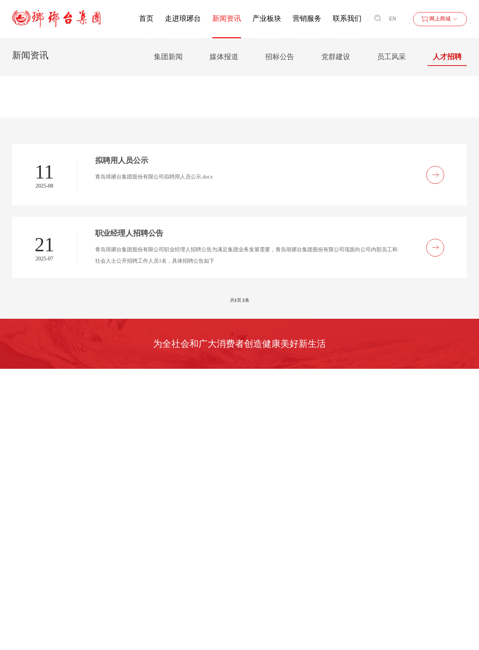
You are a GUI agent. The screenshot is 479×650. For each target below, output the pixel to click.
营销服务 (307, 18)
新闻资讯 (226, 18)
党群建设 (335, 57)
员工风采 (391, 57)
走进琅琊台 (183, 18)
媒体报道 (224, 57)
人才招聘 (447, 57)
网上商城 (440, 19)
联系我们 (347, 18)
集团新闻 (168, 57)
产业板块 (266, 18)
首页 (146, 18)
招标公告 (279, 57)
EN (392, 19)
